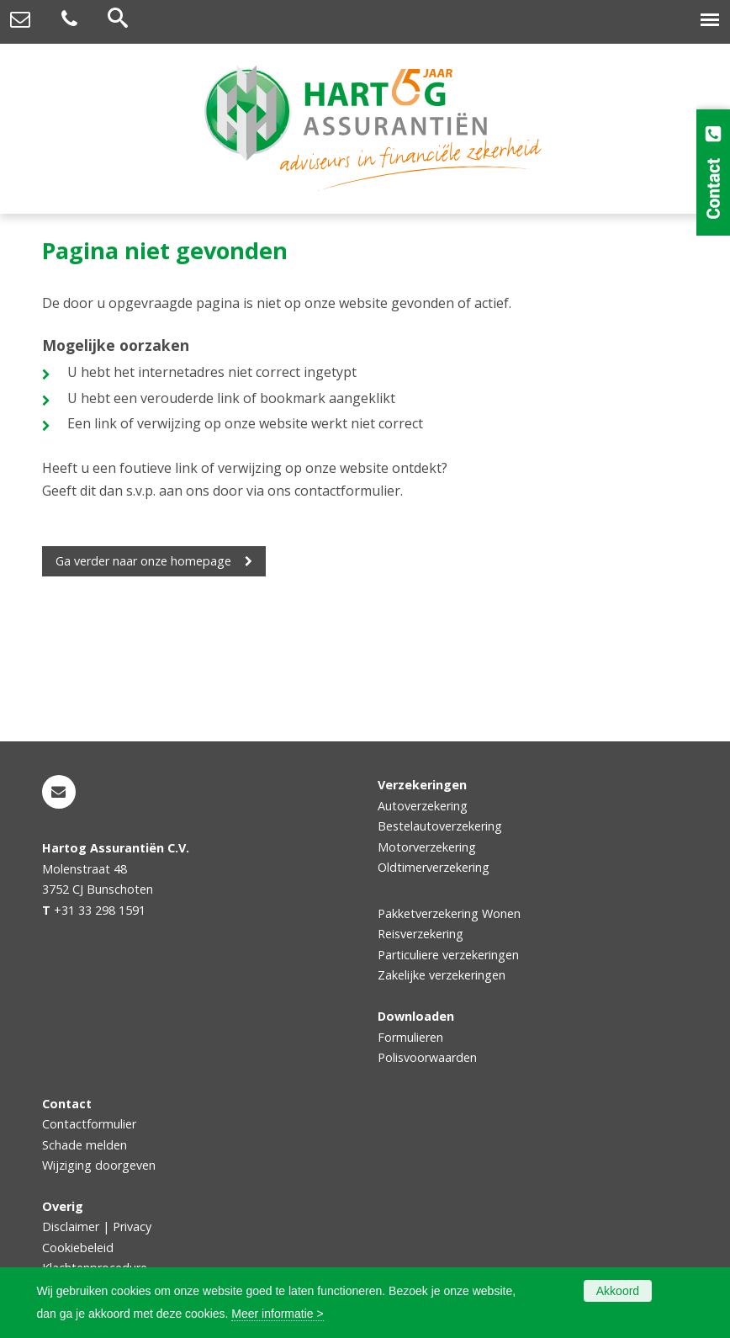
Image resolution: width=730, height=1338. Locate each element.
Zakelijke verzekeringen (441, 975)
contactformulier (347, 490)
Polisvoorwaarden (427, 1057)
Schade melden (84, 1145)
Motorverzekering (427, 847)
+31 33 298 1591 (99, 910)
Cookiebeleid (78, 1248)
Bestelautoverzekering (440, 826)
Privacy (132, 1226)
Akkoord (617, 1291)
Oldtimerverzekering (433, 867)
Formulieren (410, 1037)
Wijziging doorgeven (99, 1165)
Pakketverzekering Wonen (449, 913)
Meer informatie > (277, 1313)
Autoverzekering (423, 806)
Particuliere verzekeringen (448, 955)
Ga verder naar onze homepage (143, 561)
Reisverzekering (420, 934)
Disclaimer (70, 1226)
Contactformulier (89, 1124)
